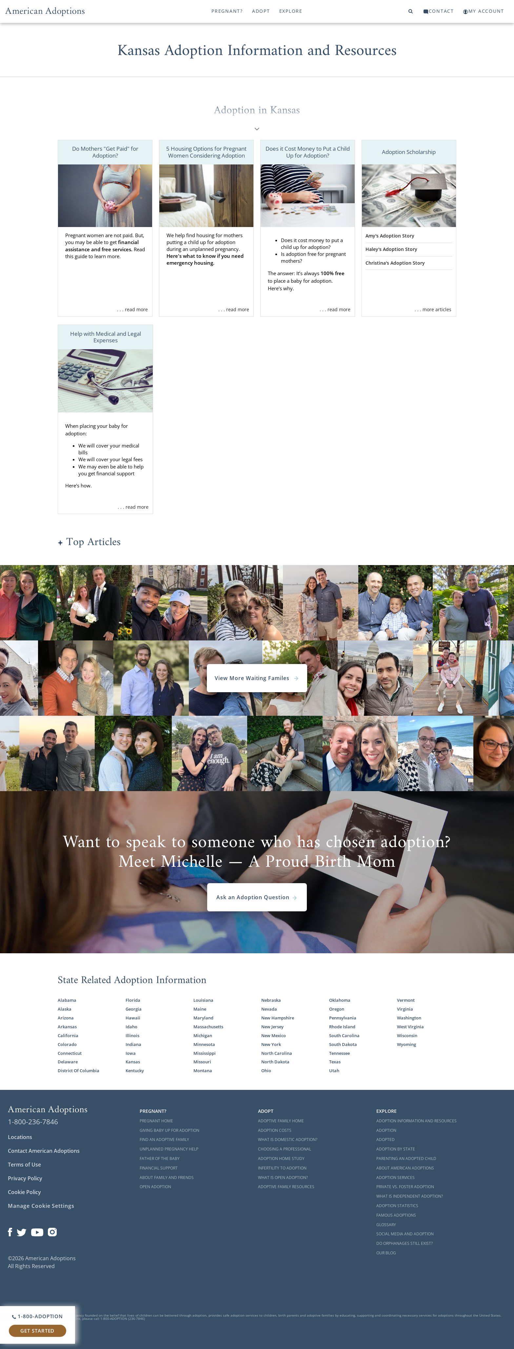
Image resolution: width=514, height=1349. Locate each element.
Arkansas (67, 1027)
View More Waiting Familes (257, 678)
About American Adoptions (405, 1168)
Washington (409, 1018)
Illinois (132, 1035)
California (68, 1035)
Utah (334, 1071)
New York (271, 1044)
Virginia (405, 1009)
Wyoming (406, 1044)
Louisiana (203, 1000)
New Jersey (272, 1027)
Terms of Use (24, 1164)
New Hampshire (277, 1018)
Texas (335, 1062)
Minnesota (204, 1044)
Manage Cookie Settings (41, 1205)
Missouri (202, 1062)
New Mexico (273, 1035)
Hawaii (133, 1018)
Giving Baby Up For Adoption (169, 1130)
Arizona (66, 1018)
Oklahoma (339, 1000)
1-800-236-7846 (33, 1121)
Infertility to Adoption (282, 1168)
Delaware (68, 1062)
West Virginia (410, 1027)
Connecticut (70, 1053)
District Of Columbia (78, 1071)
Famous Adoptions (396, 1215)
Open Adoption (155, 1186)
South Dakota (343, 1044)
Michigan (202, 1035)
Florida (133, 1000)
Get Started (37, 1330)
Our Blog (386, 1253)
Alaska (64, 1009)
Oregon (336, 1009)
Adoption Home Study (281, 1158)
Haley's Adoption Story (391, 249)
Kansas (133, 1062)
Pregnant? (227, 11)
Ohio (266, 1071)
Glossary (386, 1224)
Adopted (385, 1139)
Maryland (203, 1018)
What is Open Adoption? (283, 1177)
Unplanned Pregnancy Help (169, 1149)
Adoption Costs (274, 1130)
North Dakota (275, 1062)
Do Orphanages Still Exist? (404, 1243)
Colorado (67, 1044)
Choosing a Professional (284, 1149)
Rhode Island (342, 1027)
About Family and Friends (167, 1177)
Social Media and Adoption (405, 1234)
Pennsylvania (342, 1018)
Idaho (131, 1027)
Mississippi (204, 1053)
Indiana (133, 1044)
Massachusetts (208, 1027)
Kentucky (135, 1071)
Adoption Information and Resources (416, 1121)
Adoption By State (395, 1149)
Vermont (406, 1000)
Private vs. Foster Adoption (405, 1186)
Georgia (134, 1009)
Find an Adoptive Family (164, 1139)
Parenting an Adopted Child (406, 1158)
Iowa (131, 1053)
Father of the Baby (160, 1158)
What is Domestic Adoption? (287, 1139)
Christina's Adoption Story (395, 263)
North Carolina (276, 1053)
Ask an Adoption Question (257, 897)
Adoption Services (395, 1177)
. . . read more (132, 309)
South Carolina (344, 1035)
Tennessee (339, 1053)
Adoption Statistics (397, 1205)
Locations (20, 1137)
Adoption (386, 1130)
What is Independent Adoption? (409, 1196)
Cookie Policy (24, 1192)
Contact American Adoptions (44, 1150)
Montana (202, 1071)
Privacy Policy (25, 1178)
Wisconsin (407, 1035)
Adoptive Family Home (281, 1121)
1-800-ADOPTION (37, 1316)
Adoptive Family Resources (286, 1186)
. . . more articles (433, 309)
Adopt (261, 11)
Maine (199, 1009)
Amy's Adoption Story (390, 236)
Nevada (269, 1009)
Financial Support (159, 1168)
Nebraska (271, 1000)
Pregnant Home (156, 1121)
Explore (291, 11)
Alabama (67, 1000)
